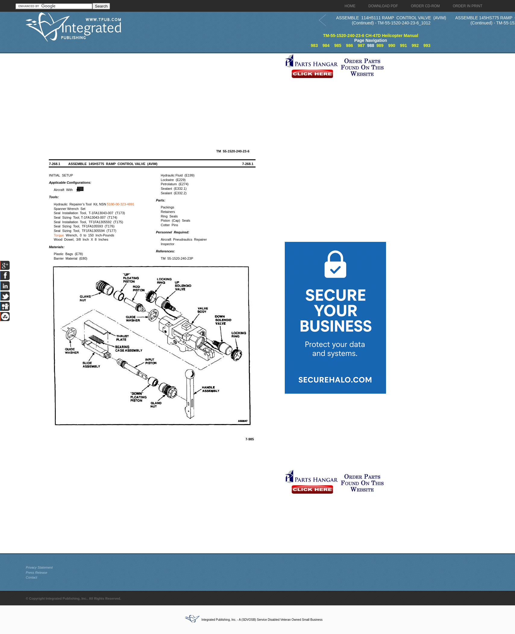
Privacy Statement (39, 567)
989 (379, 45)
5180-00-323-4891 (120, 204)
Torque (59, 235)
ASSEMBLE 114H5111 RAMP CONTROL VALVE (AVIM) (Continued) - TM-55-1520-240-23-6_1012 (391, 20)
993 (426, 45)
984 (325, 45)
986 (349, 45)
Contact (31, 577)
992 (415, 45)
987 (361, 45)
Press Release (36, 572)
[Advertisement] (154, 95)
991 (403, 45)
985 (337, 45)
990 (391, 45)
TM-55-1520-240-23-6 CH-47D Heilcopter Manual (370, 35)
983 (314, 45)
